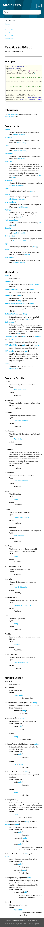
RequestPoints (10, 236)
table (19, 334)
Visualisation (9, 257)
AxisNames (8, 137)
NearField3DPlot (13, 114)
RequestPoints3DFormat (21, 241)
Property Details (10, 36)
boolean (27, 254)
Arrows (7, 130)
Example (7, 24)
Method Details (9, 39)
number (37, 337)
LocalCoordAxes (10, 202)
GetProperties (9, 322)
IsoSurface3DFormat (16, 185)
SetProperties (9, 351)
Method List (8, 33)
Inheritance (8, 27)
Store (6, 363)
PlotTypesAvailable (11, 220)
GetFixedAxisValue (11, 314)
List (18, 142)
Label (6, 188)
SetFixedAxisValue (11, 337)
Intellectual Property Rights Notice (15, 924)
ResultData (22, 158)
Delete (7, 276)
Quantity (8, 228)
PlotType (8, 210)
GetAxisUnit (9, 295)
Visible (7, 250)
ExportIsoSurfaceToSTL (13, 289)
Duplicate (8, 281)
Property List (9, 30)
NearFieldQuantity (19, 233)
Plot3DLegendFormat (17, 199)
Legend (7, 194)
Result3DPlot (9, 116)
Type (6, 244)
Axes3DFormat (22, 207)
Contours (8, 145)
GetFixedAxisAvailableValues (15, 303)
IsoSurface (8, 180)
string (24, 142)
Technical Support (33, 924)
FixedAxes (8, 161)
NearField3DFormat (20, 262)
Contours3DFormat (19, 150)
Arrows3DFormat (19, 135)
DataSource (9, 153)
